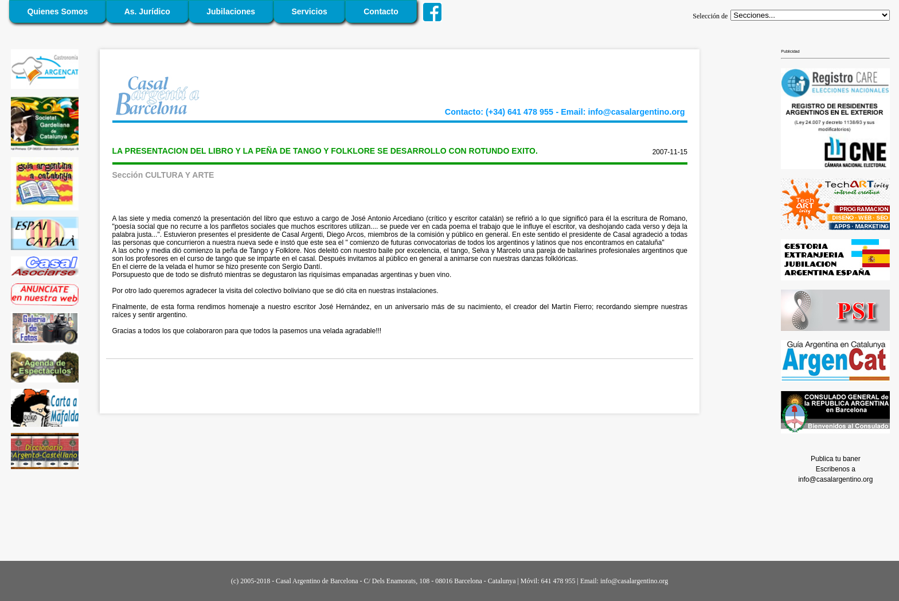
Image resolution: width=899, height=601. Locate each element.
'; (810, 15)
